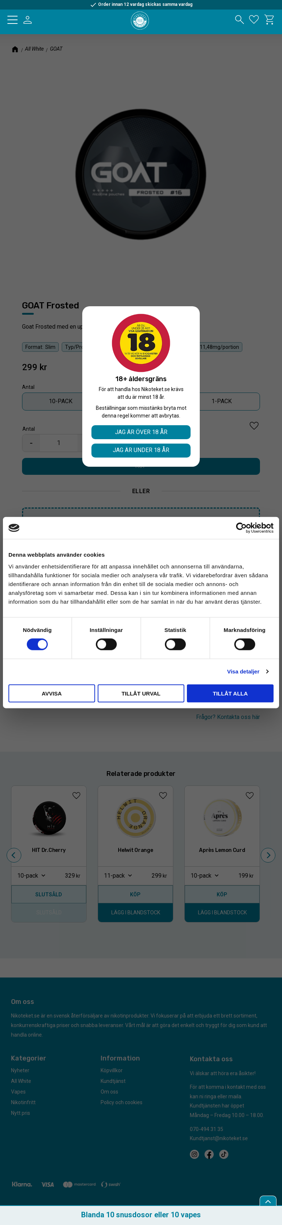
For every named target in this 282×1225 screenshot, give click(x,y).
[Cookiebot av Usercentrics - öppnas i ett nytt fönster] (241, 528)
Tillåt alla (230, 693)
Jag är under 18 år (141, 450)
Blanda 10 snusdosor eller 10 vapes (141, 1214)
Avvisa (51, 693)
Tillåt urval (141, 693)
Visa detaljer (243, 671)
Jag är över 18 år (141, 432)
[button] (12, 20)
